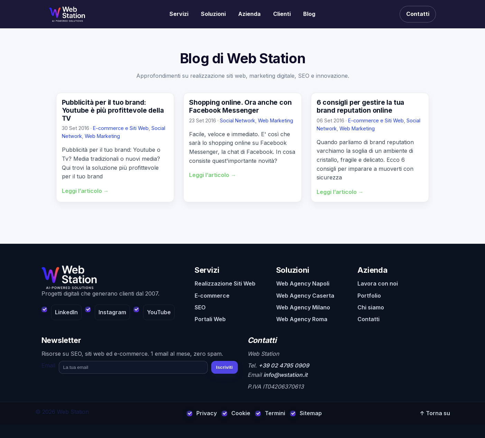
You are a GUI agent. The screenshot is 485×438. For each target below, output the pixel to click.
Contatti (417, 13)
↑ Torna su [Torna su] (435, 413)
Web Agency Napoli (302, 283)
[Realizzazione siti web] (67, 14)
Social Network (237, 120)
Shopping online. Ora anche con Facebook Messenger (240, 106)
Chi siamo (370, 307)
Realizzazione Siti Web (225, 283)
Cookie (240, 413)
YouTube (159, 312)
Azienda (249, 13)
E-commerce (212, 295)
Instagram (112, 312)
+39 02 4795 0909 (284, 365)
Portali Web (210, 319)
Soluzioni (213, 13)
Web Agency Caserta (305, 295)
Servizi (178, 13)
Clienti (282, 13)
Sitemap (311, 413)
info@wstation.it (285, 374)
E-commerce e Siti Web (121, 128)
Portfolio (369, 295)
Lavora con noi (377, 283)
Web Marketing (102, 136)
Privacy (206, 413)
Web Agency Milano (303, 307)
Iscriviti (224, 367)
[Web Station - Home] (113, 277)
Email (48, 365)
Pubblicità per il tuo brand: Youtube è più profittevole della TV (113, 110)
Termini (275, 413)
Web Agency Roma (301, 319)
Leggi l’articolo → (85, 190)
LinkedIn (66, 312)
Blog (309, 13)
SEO (200, 307)
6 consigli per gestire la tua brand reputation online (360, 106)
